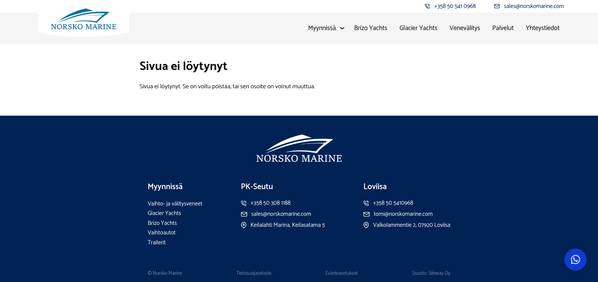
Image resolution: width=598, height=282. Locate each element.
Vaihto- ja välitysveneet (175, 204)
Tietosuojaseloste (253, 273)
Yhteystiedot (543, 28)
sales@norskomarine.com (534, 6)
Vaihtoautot (161, 232)
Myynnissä (322, 28)
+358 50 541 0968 (455, 6)
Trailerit (157, 242)
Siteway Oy (439, 273)
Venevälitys (465, 28)
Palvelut (503, 28)
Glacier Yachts (418, 28)
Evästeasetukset (342, 273)
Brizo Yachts (370, 28)
